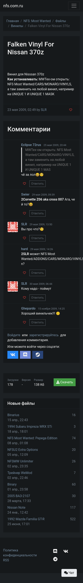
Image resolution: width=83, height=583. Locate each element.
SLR (44, 110)
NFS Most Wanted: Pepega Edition (32, 438)
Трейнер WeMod (19, 473)
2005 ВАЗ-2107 (18, 496)
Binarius (13, 415)
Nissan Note (16, 507)
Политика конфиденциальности (20, 552)
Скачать (64, 382)
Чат (69, 573)
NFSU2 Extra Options (22, 450)
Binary (12, 484)
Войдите (13, 335)
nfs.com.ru (13, 5)
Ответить (37, 183)
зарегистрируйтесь (44, 335)
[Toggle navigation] (74, 6)
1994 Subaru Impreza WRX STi (29, 427)
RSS (6, 560)
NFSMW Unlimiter (20, 461)
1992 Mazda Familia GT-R (26, 519)
